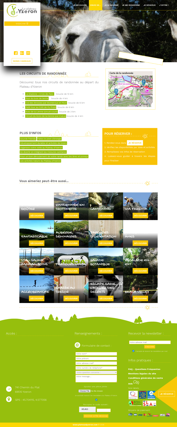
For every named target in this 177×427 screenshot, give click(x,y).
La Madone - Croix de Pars (40, 94)
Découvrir (36, 215)
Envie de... (95, 5)
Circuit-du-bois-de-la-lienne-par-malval (46, 116)
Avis (133, 383)
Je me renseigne (131, 5)
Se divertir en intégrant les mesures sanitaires (43, 152)
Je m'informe (111, 5)
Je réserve (149, 5)
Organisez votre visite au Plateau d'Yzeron (41, 147)
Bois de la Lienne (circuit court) (42, 111)
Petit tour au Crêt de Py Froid (41, 107)
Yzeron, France (22, 38)
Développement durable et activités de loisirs (43, 143)
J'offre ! (164, 5)
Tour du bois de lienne (37, 98)
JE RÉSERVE (135, 143)
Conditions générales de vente (145, 378)
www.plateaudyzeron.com (85, 425)
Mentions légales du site (142, 373)
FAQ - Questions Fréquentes (144, 369)
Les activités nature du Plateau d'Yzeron (40, 161)
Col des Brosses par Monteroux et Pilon (46, 102)
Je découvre (80, 5)
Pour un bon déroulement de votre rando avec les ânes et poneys (54, 156)
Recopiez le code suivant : (96, 404)
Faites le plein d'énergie (49, 138)
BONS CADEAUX (22, 61)
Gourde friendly (28, 138)
